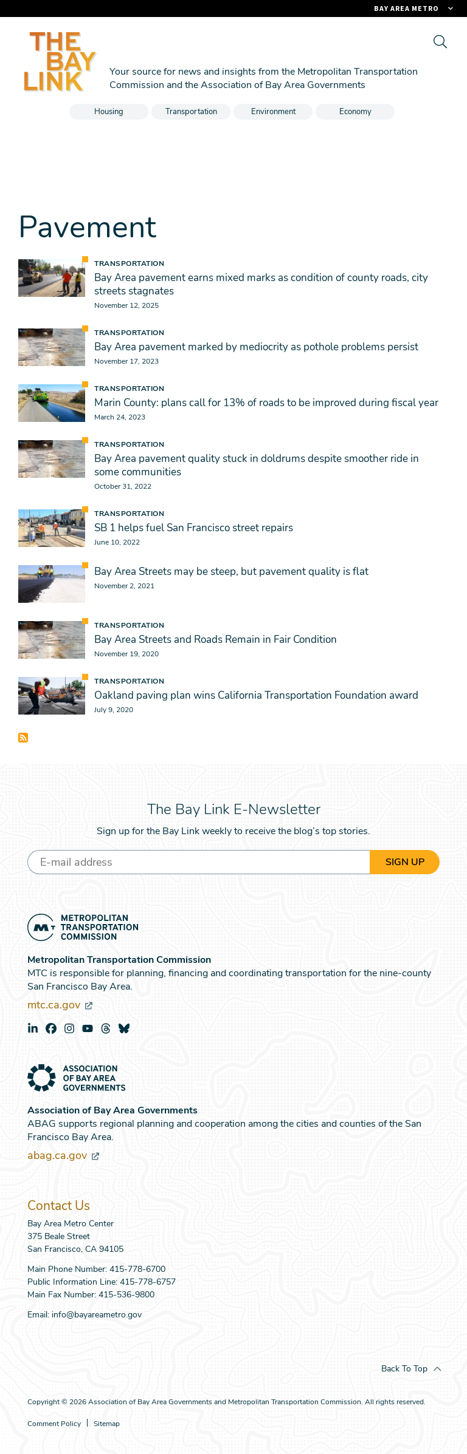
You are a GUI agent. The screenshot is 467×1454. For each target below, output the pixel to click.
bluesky (124, 1028)
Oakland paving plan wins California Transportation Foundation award (256, 695)
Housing (108, 111)
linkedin (32, 1028)
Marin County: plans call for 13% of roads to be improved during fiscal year (266, 403)
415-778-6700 (137, 1269)
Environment (273, 111)
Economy (355, 111)
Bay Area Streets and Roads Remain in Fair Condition (215, 640)
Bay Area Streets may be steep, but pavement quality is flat (231, 572)
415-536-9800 (126, 1294)
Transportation (191, 111)
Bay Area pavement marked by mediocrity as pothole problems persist (256, 347)
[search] (439, 41)
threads (105, 1028)
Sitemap (107, 1424)
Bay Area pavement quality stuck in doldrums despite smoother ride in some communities (256, 465)
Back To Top (404, 1368)
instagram (69, 1028)
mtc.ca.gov (59, 1004)
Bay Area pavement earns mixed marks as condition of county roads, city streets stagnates (261, 284)
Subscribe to (23, 737)
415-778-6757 (148, 1282)
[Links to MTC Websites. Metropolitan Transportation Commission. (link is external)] (346, 8)
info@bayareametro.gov (97, 1314)
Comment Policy (54, 1424)
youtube (87, 1028)
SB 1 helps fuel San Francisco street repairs (193, 528)
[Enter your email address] (198, 862)
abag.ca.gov (63, 1155)
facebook (51, 1028)
